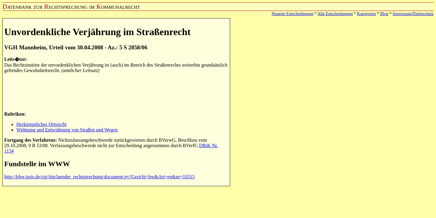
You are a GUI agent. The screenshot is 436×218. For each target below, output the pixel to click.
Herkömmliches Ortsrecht (41, 124)
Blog (384, 14)
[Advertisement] (114, 91)
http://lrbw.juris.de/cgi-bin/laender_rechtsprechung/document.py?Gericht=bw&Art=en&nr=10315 (99, 176)
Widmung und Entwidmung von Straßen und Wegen (67, 129)
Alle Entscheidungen (335, 14)
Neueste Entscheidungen (292, 14)
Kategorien (366, 14)
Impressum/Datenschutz (413, 14)
